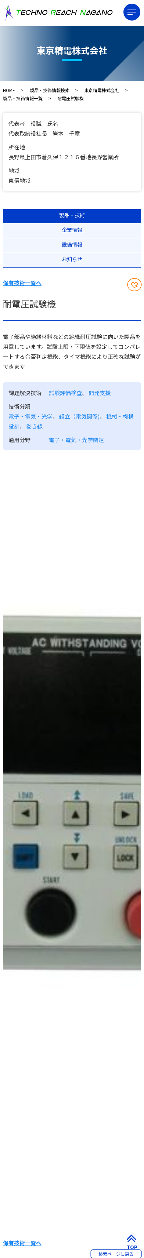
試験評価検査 (65, 393)
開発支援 (100, 393)
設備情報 (72, 244)
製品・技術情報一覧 (23, 98)
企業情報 (72, 229)
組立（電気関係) (79, 416)
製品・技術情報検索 (49, 90)
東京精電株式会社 (101, 90)
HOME (9, 90)
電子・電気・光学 (30, 416)
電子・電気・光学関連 (76, 440)
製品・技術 (72, 215)
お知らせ (72, 259)
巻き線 (34, 426)
